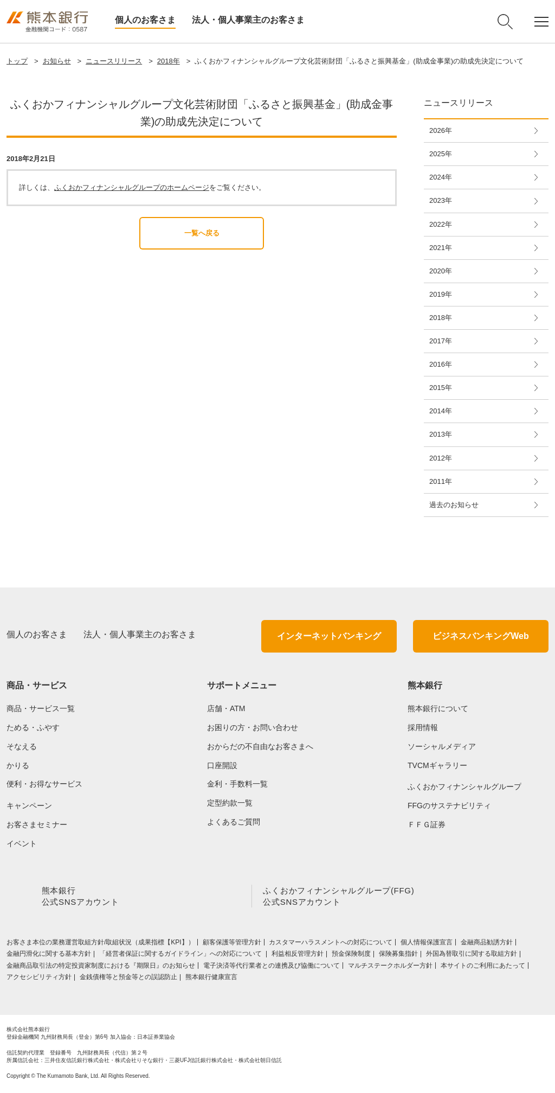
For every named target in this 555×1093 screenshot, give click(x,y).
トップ (17, 61)
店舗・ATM (226, 708)
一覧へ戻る (202, 233)
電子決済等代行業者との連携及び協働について (271, 967)
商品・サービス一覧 (41, 708)
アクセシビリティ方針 (39, 979)
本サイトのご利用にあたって (483, 967)
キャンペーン (29, 805)
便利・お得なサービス (44, 783)
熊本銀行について (438, 708)
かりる (18, 765)
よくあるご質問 (233, 821)
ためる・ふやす (33, 727)
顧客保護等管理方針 (232, 944)
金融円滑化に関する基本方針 (49, 956)
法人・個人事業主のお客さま (248, 19)
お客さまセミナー (37, 824)
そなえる (22, 746)
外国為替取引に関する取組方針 (471, 956)
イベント (22, 843)
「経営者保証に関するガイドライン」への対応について (181, 956)
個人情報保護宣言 (427, 944)
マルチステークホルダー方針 (390, 967)
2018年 (168, 61)
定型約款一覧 (230, 802)
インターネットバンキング (329, 636)
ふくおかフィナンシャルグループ (464, 786)
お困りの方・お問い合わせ (252, 727)
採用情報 (423, 727)
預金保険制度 (351, 956)
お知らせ (57, 61)
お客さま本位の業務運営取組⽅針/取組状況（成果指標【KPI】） (101, 944)
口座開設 (222, 765)
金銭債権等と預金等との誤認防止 (128, 979)
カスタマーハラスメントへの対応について (330, 944)
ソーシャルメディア (442, 746)
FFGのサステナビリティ (449, 805)
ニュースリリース (114, 61)
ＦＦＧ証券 (427, 824)
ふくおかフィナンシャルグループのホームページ (131, 187)
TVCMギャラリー (437, 765)
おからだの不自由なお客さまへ (260, 746)
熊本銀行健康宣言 (211, 979)
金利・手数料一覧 (237, 783)
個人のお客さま (145, 19)
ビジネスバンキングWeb (480, 636)
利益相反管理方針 (298, 956)
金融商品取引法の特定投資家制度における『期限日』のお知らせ (101, 967)
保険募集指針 (398, 956)
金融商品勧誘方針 (487, 944)
